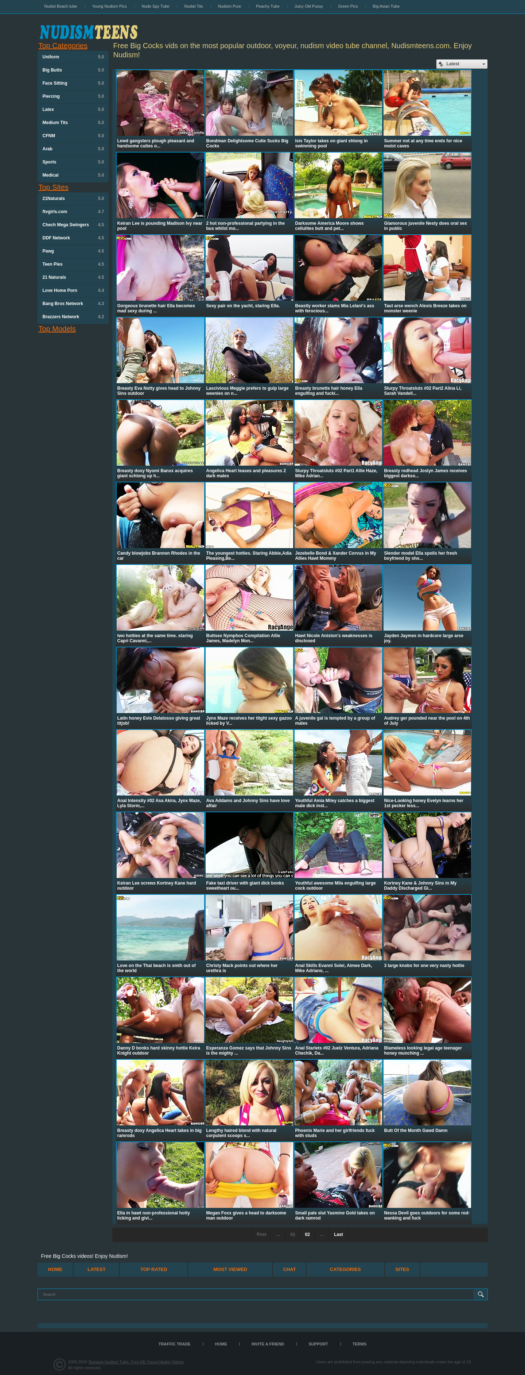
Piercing (73, 96)
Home (55, 1269)
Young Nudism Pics (109, 6)
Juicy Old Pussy (309, 6)
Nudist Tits (193, 6)
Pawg (73, 251)
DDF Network (73, 237)
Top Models (57, 329)
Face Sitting (73, 83)
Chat (289, 1269)
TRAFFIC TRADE (175, 1344)
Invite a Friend (268, 1344)
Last (338, 1234)
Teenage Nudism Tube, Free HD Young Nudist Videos (136, 1362)
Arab (73, 148)
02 (307, 1234)
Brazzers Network (73, 316)
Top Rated (153, 1269)
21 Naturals (73, 277)
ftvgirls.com (73, 211)
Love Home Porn (73, 290)
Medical (73, 175)
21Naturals (73, 198)
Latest (97, 1269)
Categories (345, 1269)
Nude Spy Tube (156, 6)
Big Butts (73, 70)
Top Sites (54, 187)
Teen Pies (73, 264)
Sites (402, 1269)
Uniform (73, 56)
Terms (360, 1344)
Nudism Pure (229, 6)
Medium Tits (73, 122)
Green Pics (348, 6)
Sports (73, 162)
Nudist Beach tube (60, 6)
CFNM (73, 135)
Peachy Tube (268, 6)
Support (318, 1344)
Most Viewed (230, 1269)
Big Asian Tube (386, 6)
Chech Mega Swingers (73, 224)
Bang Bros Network (73, 303)
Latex (73, 109)
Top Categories (63, 46)
